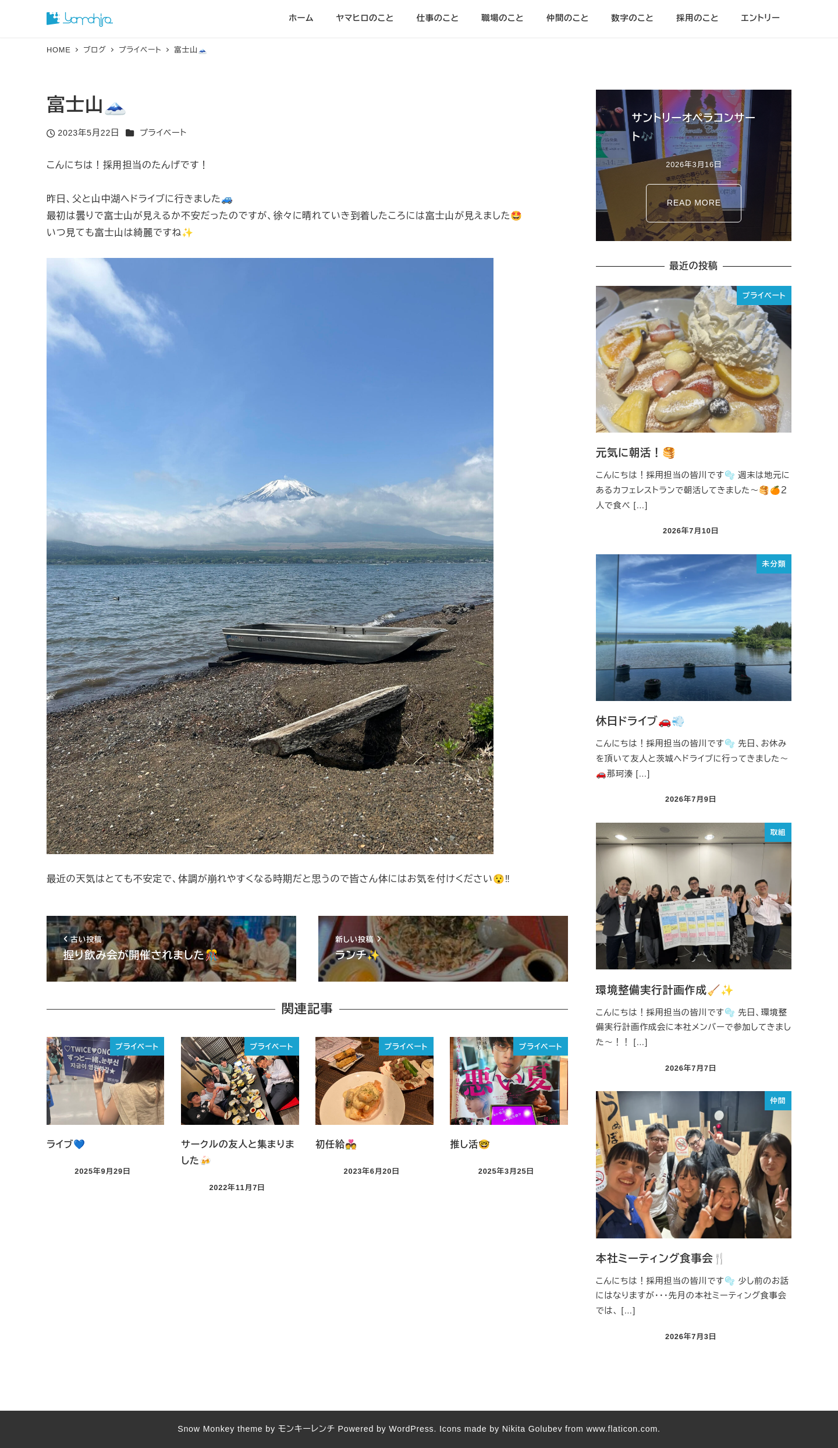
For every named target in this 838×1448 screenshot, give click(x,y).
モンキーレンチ (306, 1428)
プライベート (163, 132)
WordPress (411, 1428)
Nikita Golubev (532, 1428)
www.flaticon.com (622, 1428)
